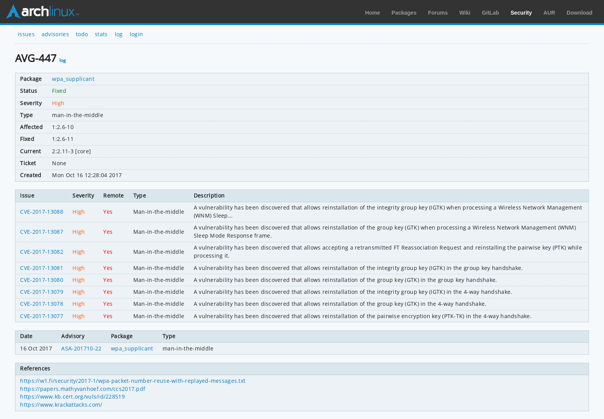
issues (26, 34)
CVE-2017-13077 (41, 316)
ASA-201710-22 (81, 348)
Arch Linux (42, 11)
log (119, 34)
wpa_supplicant (73, 78)
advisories (55, 34)
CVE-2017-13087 (41, 231)
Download (579, 13)
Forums (438, 13)
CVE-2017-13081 (41, 268)
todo (82, 34)
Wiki (465, 13)
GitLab (490, 13)
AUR (549, 13)
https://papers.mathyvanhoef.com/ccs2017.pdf (82, 388)
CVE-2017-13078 (41, 303)
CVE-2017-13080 (41, 279)
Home (372, 13)
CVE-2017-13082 (41, 251)
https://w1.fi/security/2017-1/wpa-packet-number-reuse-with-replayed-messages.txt (132, 380)
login (136, 34)
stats (101, 34)
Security (521, 13)
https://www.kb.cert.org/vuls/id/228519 (72, 396)
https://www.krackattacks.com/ (61, 404)
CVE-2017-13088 (41, 211)
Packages (404, 13)
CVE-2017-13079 (41, 291)
